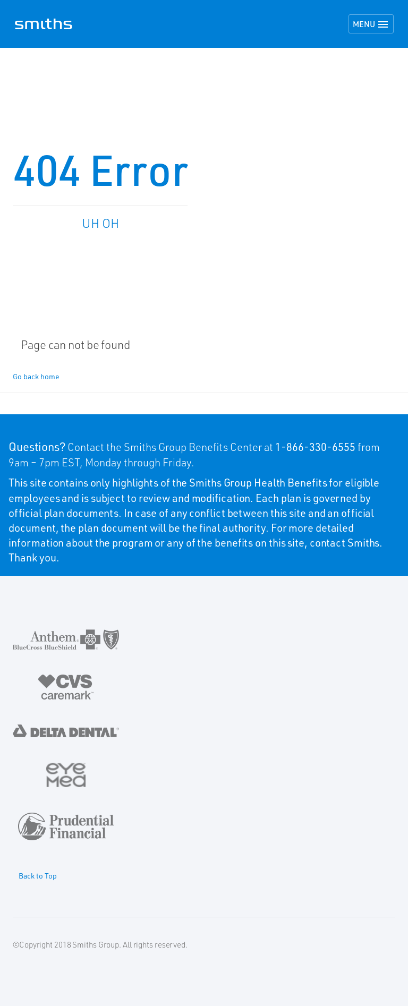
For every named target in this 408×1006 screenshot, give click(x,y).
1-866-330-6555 (315, 447)
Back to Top (38, 876)
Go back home (36, 376)
